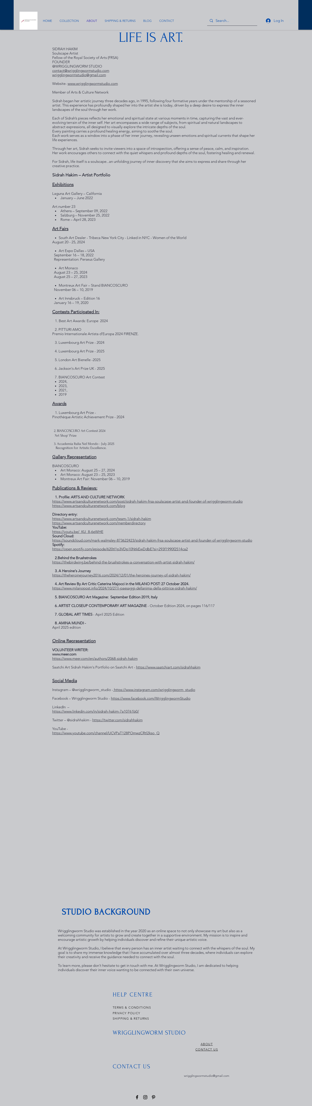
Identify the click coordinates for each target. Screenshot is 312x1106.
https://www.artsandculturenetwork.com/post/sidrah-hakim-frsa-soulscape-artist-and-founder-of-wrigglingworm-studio (147, 501)
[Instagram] (145, 1097)
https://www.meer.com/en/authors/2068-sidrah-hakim (95, 658)
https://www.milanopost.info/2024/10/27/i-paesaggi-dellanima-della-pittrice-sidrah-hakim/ (124, 588)
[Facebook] (137, 1097)
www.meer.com (64, 654)
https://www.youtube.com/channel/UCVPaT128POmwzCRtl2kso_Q (105, 733)
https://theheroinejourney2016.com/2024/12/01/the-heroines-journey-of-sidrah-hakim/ (121, 575)
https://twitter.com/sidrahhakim (117, 720)
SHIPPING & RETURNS (131, 1018)
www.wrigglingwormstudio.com (93, 83)
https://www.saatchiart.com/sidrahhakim (168, 667)
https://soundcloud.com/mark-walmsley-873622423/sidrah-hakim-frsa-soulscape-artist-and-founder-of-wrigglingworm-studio (152, 540)
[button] (292, 21)
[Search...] (232, 21)
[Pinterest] (153, 1097)
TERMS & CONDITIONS (132, 1007)
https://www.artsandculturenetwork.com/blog (88, 506)
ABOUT (207, 1044)
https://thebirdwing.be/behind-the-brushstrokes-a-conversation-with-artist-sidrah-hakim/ (123, 562)
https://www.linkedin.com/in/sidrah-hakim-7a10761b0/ (95, 711)
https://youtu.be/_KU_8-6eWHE (77, 532)
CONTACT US (206, 1049)
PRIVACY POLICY (127, 1013)
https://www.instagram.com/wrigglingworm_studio (154, 690)
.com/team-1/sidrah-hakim (101, 519)
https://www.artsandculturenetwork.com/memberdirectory (99, 523)
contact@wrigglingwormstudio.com (80, 70)
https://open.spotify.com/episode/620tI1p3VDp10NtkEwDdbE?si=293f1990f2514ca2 (120, 549)
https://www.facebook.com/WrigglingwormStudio (150, 698)
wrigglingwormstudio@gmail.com (79, 75)
